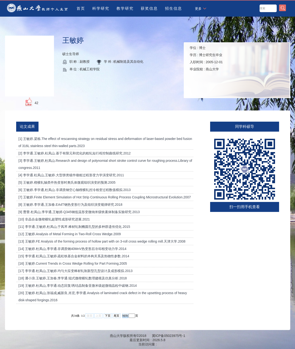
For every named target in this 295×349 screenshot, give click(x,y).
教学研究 (125, 8)
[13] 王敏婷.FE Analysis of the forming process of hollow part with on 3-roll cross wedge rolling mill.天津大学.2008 (102, 241)
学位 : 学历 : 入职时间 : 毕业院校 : (206, 58)
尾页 (116, 315)
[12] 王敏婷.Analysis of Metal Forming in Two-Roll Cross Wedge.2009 (70, 234)
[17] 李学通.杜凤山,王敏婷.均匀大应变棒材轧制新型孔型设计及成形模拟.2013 (76, 271)
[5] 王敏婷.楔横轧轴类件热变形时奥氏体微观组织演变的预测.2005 (67, 182)
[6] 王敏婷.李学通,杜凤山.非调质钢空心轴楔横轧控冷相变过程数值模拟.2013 (75, 190)
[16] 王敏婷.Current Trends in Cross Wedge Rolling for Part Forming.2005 (73, 263)
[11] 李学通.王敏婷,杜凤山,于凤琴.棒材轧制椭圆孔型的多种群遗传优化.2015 (74, 227)
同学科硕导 (244, 126)
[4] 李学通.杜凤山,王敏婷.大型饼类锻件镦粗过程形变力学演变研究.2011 (71, 175)
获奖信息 (149, 8)
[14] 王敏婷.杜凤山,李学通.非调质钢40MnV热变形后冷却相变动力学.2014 (72, 249)
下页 (108, 315)
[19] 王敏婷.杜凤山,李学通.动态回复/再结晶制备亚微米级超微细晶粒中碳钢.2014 (78, 285)
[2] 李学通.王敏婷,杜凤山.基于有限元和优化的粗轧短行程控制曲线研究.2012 (75, 153)
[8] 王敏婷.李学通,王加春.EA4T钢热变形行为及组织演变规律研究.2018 (70, 204)
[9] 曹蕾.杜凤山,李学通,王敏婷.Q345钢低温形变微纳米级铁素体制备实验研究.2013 (79, 212)
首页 (81, 8)
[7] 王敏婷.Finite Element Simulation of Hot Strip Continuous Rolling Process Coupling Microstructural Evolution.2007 (105, 197)
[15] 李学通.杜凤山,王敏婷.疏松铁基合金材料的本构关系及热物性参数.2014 (74, 256)
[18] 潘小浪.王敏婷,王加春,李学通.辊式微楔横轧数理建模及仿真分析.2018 (73, 278)
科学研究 (100, 8)
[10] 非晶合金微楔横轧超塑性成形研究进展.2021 (54, 219)
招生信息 (173, 8)
